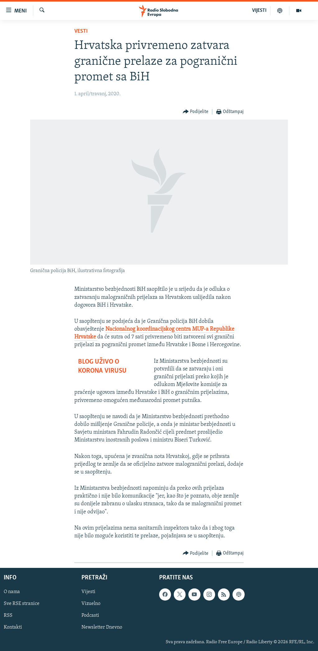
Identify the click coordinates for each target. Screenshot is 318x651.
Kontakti (13, 627)
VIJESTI (259, 10)
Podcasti (90, 615)
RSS (8, 615)
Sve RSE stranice (21, 603)
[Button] (196, 112)
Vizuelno (90, 603)
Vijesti (88, 592)
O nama (12, 592)
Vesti (81, 31)
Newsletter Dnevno (101, 627)
